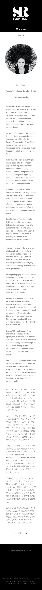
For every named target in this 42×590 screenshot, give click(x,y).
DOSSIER (21, 533)
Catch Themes (30, 583)
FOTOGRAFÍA (26, 579)
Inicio (19, 35)
